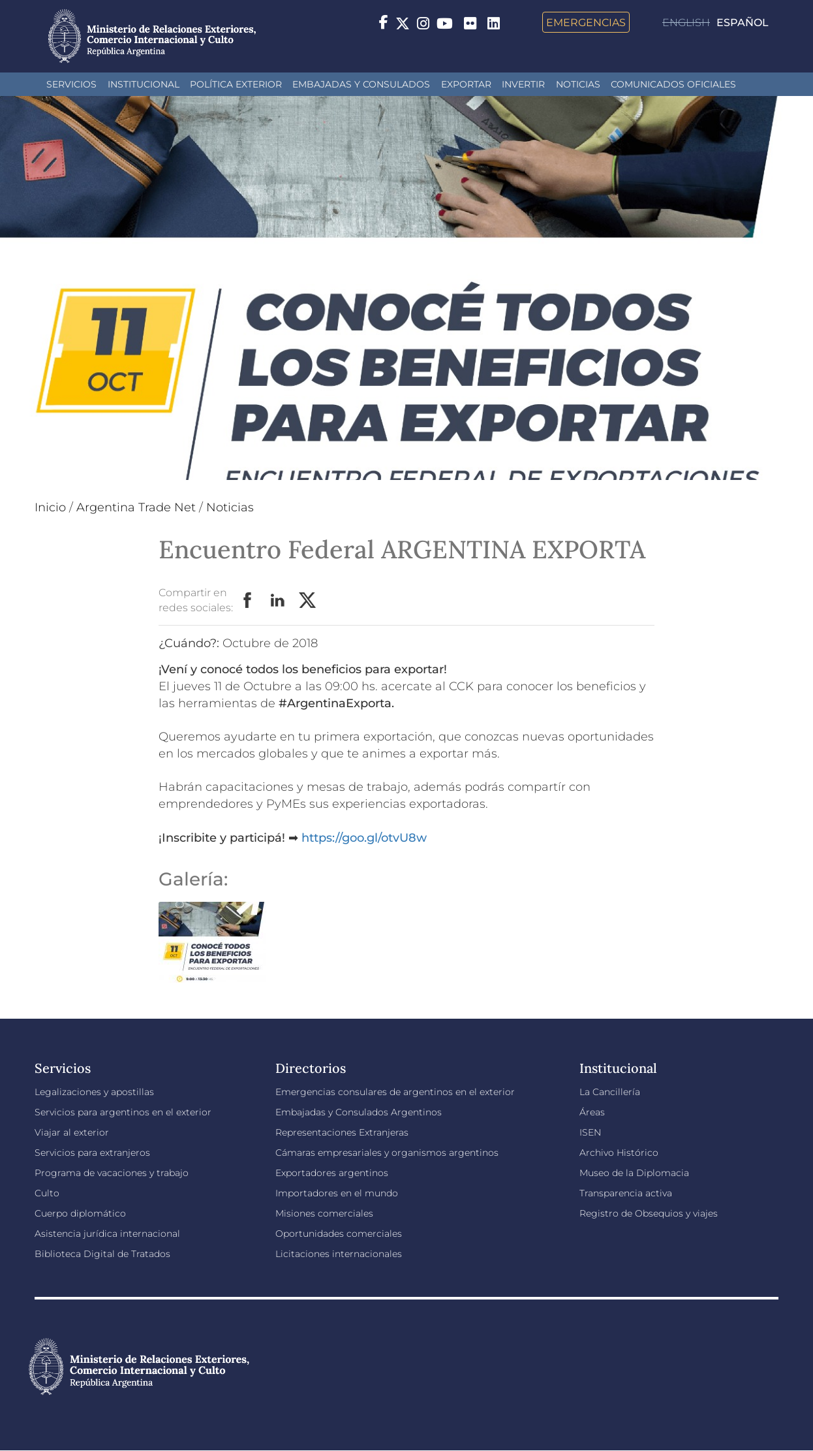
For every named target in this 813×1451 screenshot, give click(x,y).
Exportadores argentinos (331, 1173)
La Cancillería (609, 1092)
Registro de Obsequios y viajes (648, 1213)
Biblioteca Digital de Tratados (102, 1254)
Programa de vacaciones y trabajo (112, 1173)
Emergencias (586, 22)
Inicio (50, 507)
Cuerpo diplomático (80, 1213)
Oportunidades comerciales (338, 1233)
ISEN (590, 1132)
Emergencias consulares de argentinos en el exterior (395, 1092)
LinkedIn (278, 601)
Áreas (592, 1112)
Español (742, 22)
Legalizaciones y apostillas (94, 1092)
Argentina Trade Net (136, 507)
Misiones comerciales (324, 1213)
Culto (47, 1193)
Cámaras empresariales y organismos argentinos (387, 1152)
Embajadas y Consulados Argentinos (358, 1112)
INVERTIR (523, 84)
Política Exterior (236, 84)
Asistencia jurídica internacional (107, 1233)
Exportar (466, 84)
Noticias (578, 84)
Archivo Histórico (618, 1152)
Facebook (248, 601)
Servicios (71, 84)
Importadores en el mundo (336, 1193)
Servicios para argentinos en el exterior (123, 1112)
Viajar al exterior (72, 1132)
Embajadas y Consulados (361, 84)
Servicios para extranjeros (92, 1152)
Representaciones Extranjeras (341, 1132)
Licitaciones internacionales (338, 1254)
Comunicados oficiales (673, 84)
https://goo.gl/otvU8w (364, 838)
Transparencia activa (625, 1193)
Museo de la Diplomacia (634, 1173)
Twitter (308, 601)
